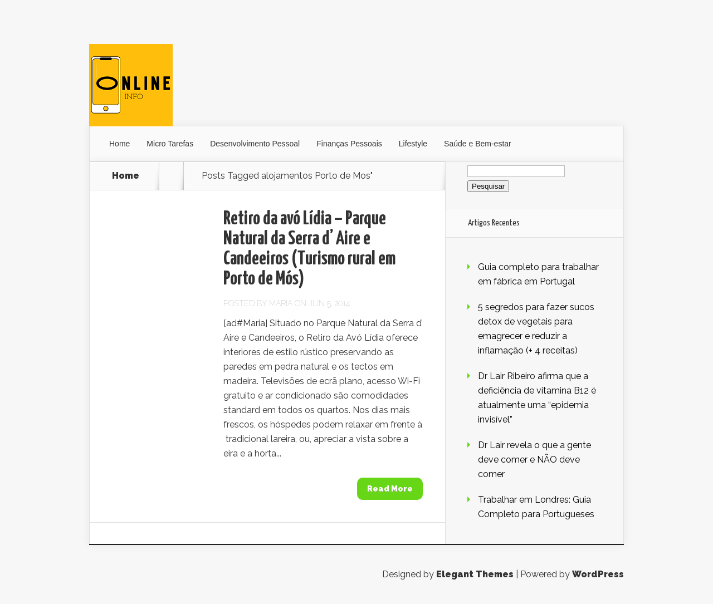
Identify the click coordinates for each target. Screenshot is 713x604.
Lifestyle (413, 143)
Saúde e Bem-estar (477, 143)
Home (119, 143)
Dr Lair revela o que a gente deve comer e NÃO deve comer (534, 459)
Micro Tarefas (169, 143)
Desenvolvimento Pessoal (255, 143)
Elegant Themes (475, 574)
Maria (280, 303)
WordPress (598, 574)
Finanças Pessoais (349, 143)
